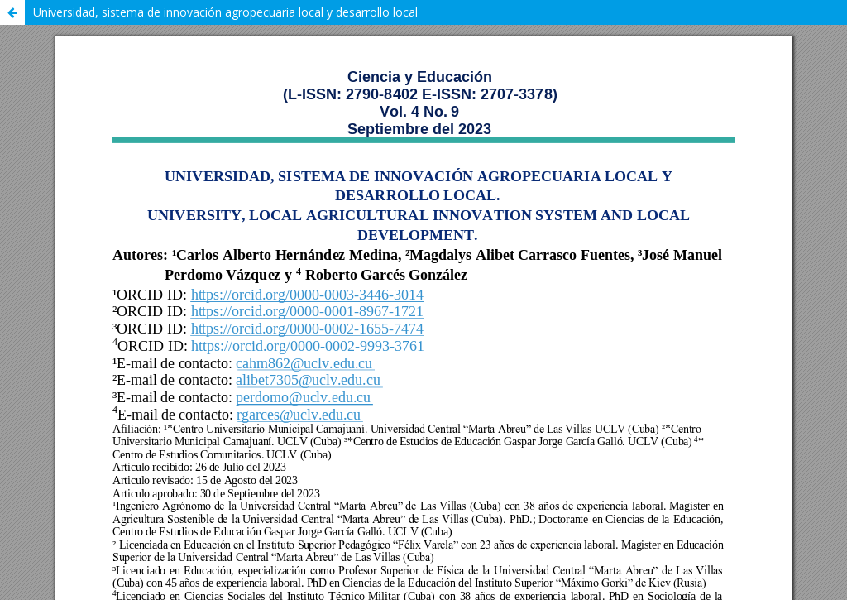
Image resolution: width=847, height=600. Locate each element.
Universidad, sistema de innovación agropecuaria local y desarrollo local (225, 12)
